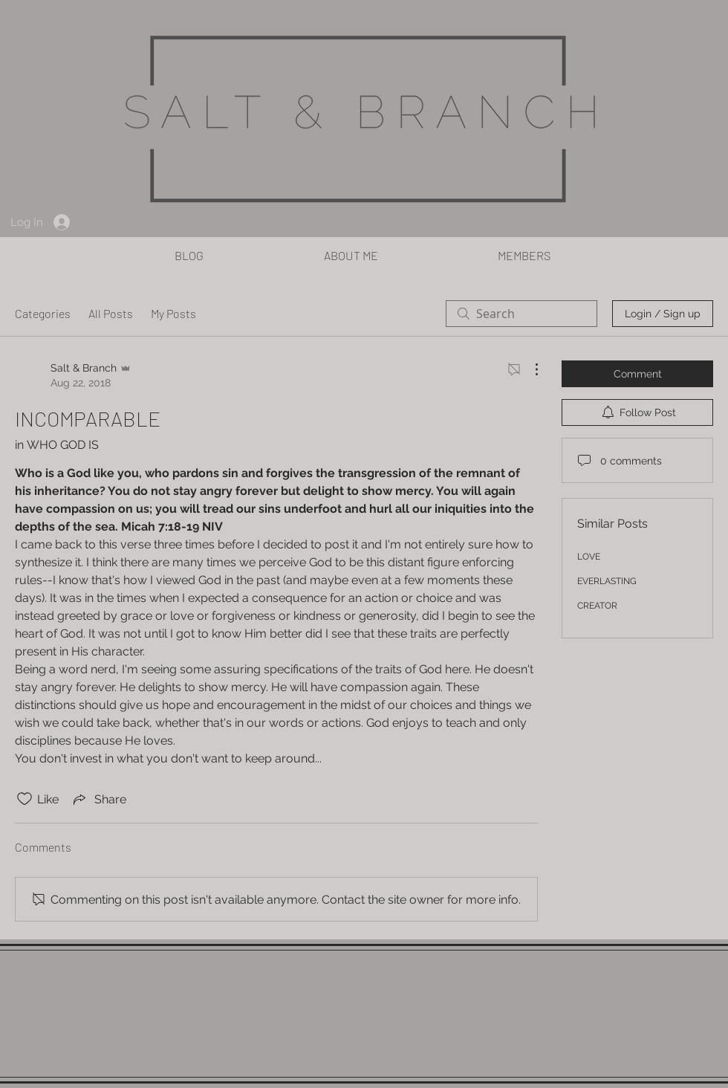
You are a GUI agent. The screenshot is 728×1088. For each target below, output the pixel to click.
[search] (521, 313)
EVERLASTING (607, 581)
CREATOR (597, 605)
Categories (43, 313)
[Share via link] (98, 799)
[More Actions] (529, 369)
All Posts (110, 313)
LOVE (588, 556)
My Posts (173, 313)
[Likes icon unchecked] (24, 799)
